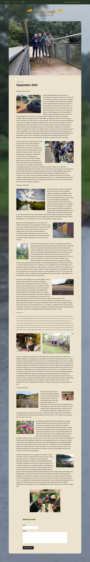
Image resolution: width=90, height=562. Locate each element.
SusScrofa (7, 2)
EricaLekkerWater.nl (44, 558)
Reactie (24, 531)
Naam (24, 525)
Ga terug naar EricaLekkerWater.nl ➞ (72, 2)
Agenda (22, 2)
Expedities (15, 2)
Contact (51, 558)
